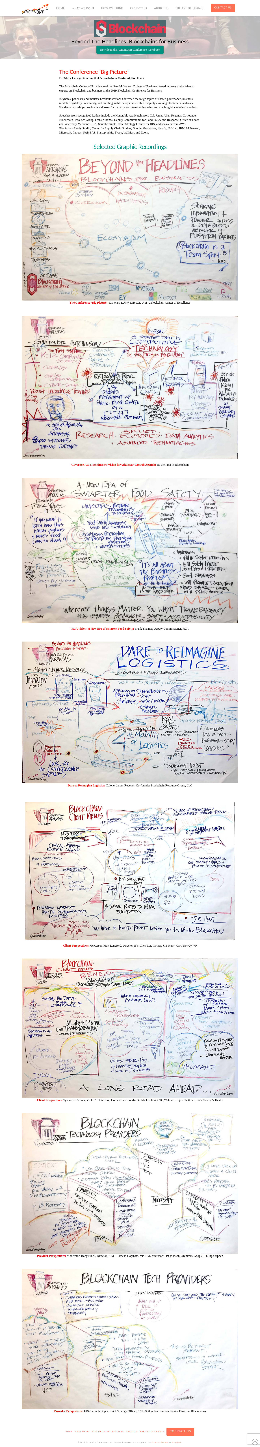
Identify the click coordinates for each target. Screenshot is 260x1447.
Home (69, 1432)
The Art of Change (152, 1432)
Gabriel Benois (160, 1442)
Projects (118, 1432)
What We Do (82, 1432)
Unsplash (177, 1442)
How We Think (101, 1432)
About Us (132, 1432)
